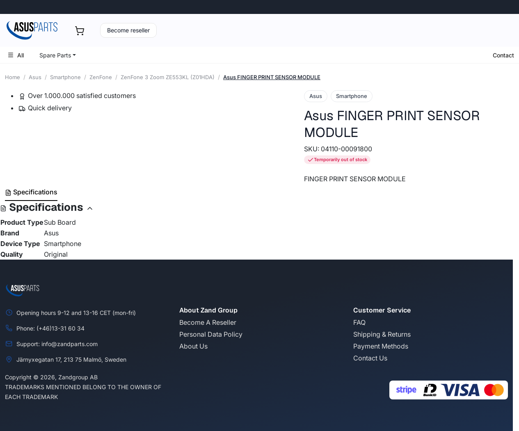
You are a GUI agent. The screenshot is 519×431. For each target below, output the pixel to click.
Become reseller (128, 30)
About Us (193, 346)
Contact (503, 55)
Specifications (31, 192)
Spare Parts (55, 55)
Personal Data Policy (210, 334)
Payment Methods (380, 346)
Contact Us (370, 358)
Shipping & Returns (382, 334)
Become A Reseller (207, 322)
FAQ (359, 322)
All (15, 55)
